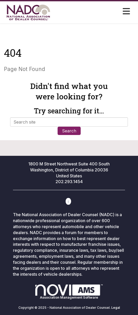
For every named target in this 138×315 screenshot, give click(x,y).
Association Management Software (68, 292)
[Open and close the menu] (104, 11)
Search (69, 130)
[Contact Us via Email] (68, 201)
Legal (115, 308)
